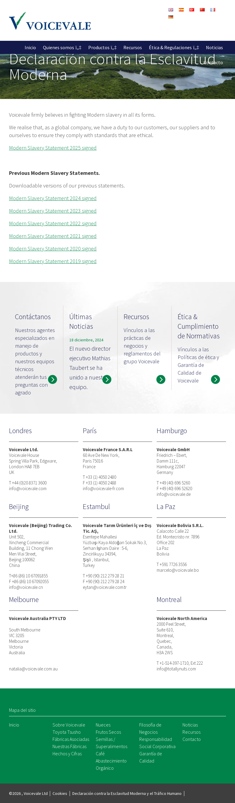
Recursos (132, 47)
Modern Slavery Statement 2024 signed (53, 198)
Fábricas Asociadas (71, 739)
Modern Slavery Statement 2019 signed (53, 261)
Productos (99, 47)
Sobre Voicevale (69, 725)
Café (100, 754)
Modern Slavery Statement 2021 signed (53, 235)
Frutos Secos (108, 732)
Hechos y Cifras (67, 754)
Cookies (60, 793)
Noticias (214, 47)
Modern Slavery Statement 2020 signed (53, 248)
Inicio (30, 47)
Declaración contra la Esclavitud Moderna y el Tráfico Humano (127, 793)
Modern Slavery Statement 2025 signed (53, 147)
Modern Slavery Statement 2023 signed (53, 210)
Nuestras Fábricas (69, 746)
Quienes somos (58, 47)
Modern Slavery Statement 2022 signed (53, 223)
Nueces (103, 725)
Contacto (213, 62)
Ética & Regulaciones (170, 47)
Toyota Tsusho (67, 732)
